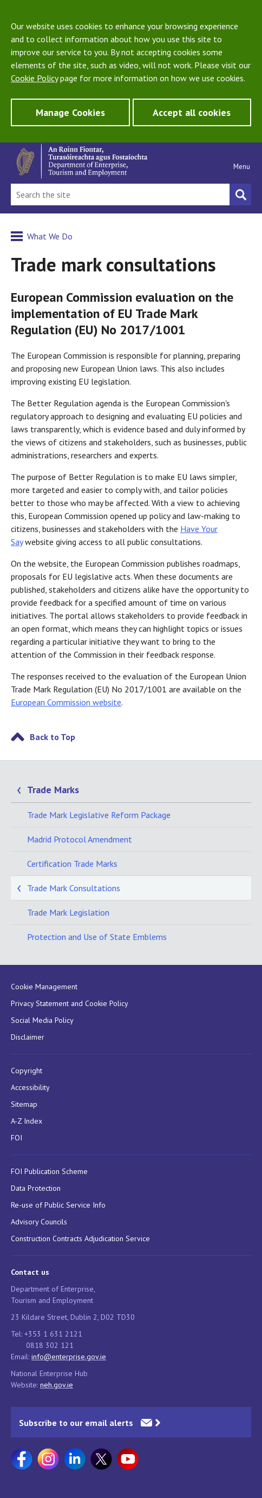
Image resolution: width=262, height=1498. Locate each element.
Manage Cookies (70, 112)
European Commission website (66, 702)
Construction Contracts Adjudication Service (80, 1238)
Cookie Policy (34, 78)
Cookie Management (44, 986)
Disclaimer (27, 1037)
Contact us (30, 1272)
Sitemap (24, 1104)
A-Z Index (26, 1121)
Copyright (26, 1070)
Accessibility (30, 1087)
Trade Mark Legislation (68, 912)
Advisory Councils (39, 1222)
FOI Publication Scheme (49, 1171)
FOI (16, 1138)
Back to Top (52, 736)
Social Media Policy (42, 1020)
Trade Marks (53, 789)
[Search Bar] (120, 194)
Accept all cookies (192, 112)
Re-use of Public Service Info (58, 1205)
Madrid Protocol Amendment (79, 839)
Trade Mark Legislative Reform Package (99, 814)
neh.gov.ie (56, 1385)
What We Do (50, 236)
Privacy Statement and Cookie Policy (69, 1003)
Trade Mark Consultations (73, 888)
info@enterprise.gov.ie (68, 1356)
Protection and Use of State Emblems (97, 936)
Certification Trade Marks (72, 863)
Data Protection (36, 1188)
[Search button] (240, 194)
